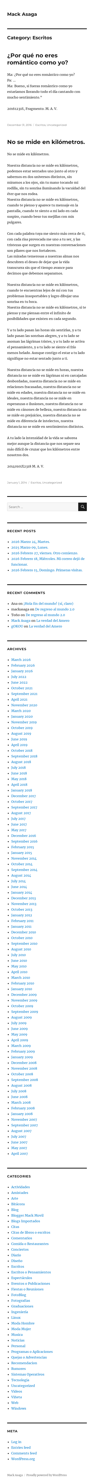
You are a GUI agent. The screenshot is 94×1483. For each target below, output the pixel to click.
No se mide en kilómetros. (46, 141)
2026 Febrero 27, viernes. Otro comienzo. (44, 553)
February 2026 (23, 665)
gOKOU (17, 626)
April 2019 (19, 745)
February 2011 (22, 921)
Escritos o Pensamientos (31, 1272)
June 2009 (19, 1029)
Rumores (18, 1369)
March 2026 (21, 660)
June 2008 (19, 1097)
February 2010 (22, 983)
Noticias (18, 1340)
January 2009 (22, 1057)
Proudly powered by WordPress (46, 1475)
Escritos (40, 125)
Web (14, 1403)
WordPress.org (23, 1459)
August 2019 (21, 733)
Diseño (16, 1261)
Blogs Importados (25, 1221)
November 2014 (24, 858)
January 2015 (21, 853)
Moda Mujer (21, 1329)
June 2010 (19, 961)
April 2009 (19, 1040)
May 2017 (18, 830)
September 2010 (24, 943)
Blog (15, 1210)
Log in (16, 1442)
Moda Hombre (23, 1323)
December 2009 (24, 995)
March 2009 (21, 1046)
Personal (18, 1346)
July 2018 (18, 768)
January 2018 (21, 790)
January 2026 (22, 671)
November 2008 (24, 1068)
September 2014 (24, 870)
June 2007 (19, 1142)
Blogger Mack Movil (27, 1215)
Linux (16, 1318)
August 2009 (21, 1017)
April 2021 (19, 699)
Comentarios (21, 1238)
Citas (15, 1227)
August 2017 (21, 813)
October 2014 (21, 864)
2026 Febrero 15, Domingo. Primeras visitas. (47, 570)
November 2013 (23, 904)
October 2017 (21, 802)
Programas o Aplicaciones (32, 1352)
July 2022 (18, 677)
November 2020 (24, 705)
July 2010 (18, 955)
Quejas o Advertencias (29, 1357)
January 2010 (21, 989)
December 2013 (23, 898)
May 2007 (19, 1148)
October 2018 (21, 750)
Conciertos (20, 1249)
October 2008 (22, 1074)
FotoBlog (18, 1295)
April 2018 (19, 785)
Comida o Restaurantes (30, 1244)
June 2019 (19, 739)
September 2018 (24, 756)
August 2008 (21, 1085)
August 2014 (21, 875)
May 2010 (19, 966)
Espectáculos (21, 1278)
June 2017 (19, 824)
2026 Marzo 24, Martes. (30, 542)
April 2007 (19, 1154)
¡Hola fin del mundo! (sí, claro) (48, 604)
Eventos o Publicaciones (30, 1283)
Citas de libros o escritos (30, 1232)
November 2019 (24, 722)
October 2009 (22, 1006)
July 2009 (19, 1023)
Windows (18, 1408)
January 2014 (21, 892)
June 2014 (19, 887)
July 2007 (18, 1137)
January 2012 (21, 915)
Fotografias (20, 1301)
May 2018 (19, 779)
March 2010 (20, 978)
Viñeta (16, 1397)
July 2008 (18, 1091)
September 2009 (24, 1012)
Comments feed (24, 1453)
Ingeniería (19, 1312)
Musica (17, 1335)
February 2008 (23, 1108)
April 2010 (19, 972)
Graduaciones (22, 1306)
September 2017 (24, 807)
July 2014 (18, 881)
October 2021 (21, 688)
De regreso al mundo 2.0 (54, 609)
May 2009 (19, 1034)
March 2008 (21, 1102)
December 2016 (23, 836)
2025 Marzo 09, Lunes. (29, 547)
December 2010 (23, 932)
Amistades (19, 1193)
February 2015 (22, 847)
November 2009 (24, 1000)
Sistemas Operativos (27, 1374)
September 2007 (24, 1125)
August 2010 (21, 949)
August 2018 (21, 762)
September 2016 (24, 841)
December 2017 (23, 796)
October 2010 (21, 938)
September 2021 (24, 694)
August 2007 (21, 1131)
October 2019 (22, 728)
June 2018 (19, 773)
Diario (16, 1255)
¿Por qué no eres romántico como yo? (37, 59)
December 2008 (24, 1063)
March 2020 (21, 711)
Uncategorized (57, 125)
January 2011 (21, 926)
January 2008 (22, 1114)
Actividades (20, 1187)
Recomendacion (24, 1363)
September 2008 (24, 1080)
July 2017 (18, 819)
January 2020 (22, 716)
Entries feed (21, 1447)
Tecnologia (20, 1380)
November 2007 (24, 1119)
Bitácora (18, 1204)
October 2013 (21, 909)
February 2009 (23, 1051)
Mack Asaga (22, 14)
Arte (14, 1198)
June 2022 (19, 682)
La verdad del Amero (52, 621)
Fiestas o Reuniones (27, 1289)
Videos (16, 1391)
